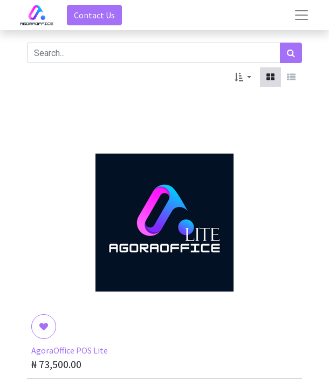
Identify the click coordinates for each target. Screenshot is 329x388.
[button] (243, 77)
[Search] (291, 53)
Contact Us (94, 15)
